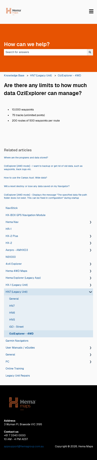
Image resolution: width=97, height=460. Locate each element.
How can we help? (27, 44)
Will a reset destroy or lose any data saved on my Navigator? (37, 186)
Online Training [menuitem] (15, 368)
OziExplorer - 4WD (69, 75)
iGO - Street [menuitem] (16, 326)
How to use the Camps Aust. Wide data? (25, 177)
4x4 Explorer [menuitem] (14, 264)
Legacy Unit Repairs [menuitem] (18, 375)
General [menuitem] (14, 298)
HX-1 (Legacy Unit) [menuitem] (17, 285)
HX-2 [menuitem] (9, 243)
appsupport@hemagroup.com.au (24, 446)
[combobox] (45, 52)
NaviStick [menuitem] (12, 208)
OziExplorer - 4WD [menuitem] (21, 333)
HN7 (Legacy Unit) (41, 75)
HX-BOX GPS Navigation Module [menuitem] (25, 215)
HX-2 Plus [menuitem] (12, 236)
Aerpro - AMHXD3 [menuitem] (17, 250)
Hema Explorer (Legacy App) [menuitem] (23, 278)
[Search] (90, 52)
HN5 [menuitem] (12, 319)
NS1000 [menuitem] (11, 257)
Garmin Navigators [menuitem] (17, 340)
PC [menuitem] (7, 361)
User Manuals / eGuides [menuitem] (20, 347)
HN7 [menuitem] (12, 306)
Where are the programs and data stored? (26, 157)
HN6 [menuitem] (12, 312)
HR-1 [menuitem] (8, 229)
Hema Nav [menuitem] (12, 222)
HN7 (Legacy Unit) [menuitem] (16, 292)
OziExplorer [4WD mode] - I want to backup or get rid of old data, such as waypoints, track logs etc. (43, 167)
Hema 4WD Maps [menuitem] (16, 271)
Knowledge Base (14, 75)
